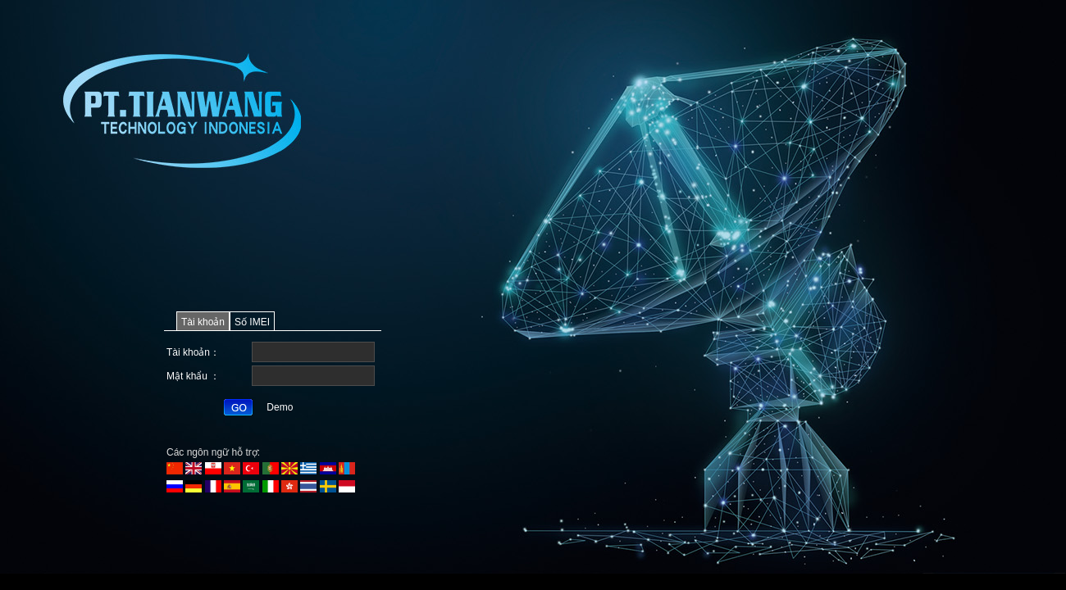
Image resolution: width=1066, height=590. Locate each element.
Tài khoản (203, 322)
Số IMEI (252, 322)
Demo (279, 407)
